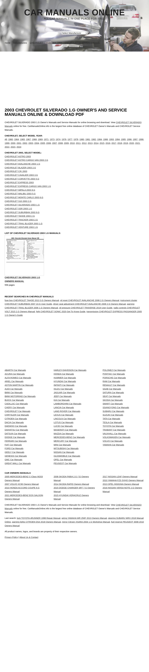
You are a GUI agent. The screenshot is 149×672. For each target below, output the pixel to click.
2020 (131, 146)
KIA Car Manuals (62, 447)
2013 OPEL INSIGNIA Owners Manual (121, 587)
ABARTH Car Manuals (15, 395)
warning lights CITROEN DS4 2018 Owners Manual (65, 646)
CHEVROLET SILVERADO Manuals (25, 633)
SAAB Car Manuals (112, 427)
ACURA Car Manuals (15, 402)
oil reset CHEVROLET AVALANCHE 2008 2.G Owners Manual (89, 313)
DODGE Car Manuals (15, 511)
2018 (119, 146)
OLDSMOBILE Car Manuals (67, 543)
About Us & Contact (83, 661)
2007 (54, 146)
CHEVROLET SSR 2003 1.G (18, 214)
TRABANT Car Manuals (114, 498)
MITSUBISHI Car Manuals (66, 530)
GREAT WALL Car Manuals (18, 556)
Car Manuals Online (74, 12)
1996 (129, 142)
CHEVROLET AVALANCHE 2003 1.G (22, 170)
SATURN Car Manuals (113, 434)
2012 (84, 146)
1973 (52, 142)
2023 (13, 150)
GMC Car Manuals (13, 549)
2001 (19, 146)
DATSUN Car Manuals (15, 504)
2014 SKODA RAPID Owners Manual (71, 584)
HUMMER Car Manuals (65, 408)
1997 (135, 142)
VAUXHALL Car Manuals (114, 504)
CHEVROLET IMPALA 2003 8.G (20, 196)
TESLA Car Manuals (112, 485)
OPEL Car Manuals (63, 549)
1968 (34, 142)
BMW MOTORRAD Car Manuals (20, 440)
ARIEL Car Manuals (14, 415)
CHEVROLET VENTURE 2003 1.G (21, 233)
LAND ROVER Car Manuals (67, 466)
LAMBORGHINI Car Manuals (67, 453)
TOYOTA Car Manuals (113, 492)
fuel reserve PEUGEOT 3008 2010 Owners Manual (79, 650)
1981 (87, 142)
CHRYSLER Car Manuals (17, 472)
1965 (22, 142)
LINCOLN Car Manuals (65, 479)
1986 (105, 142)
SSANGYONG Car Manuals (116, 460)
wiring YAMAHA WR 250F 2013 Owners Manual (96, 642)
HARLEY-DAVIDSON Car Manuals (70, 395)
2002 (24, 146)
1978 (75, 142)
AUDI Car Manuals (13, 427)
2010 (72, 146)
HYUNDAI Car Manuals (65, 415)
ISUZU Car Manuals (63, 427)
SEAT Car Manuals (112, 440)
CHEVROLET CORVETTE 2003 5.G (22, 185)
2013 (90, 146)
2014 (96, 146)
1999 (7, 146)
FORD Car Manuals (14, 530)
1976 (64, 142)
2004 (36, 146)
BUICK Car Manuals (14, 447)
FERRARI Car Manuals (16, 517)
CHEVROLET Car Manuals (17, 466)
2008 (60, 146)
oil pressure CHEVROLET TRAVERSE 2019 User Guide (85, 320)
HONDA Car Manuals (64, 402)
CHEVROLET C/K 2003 (16, 177)
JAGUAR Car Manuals (64, 434)
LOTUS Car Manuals (63, 485)
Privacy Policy (62, 661)
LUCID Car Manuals (63, 492)
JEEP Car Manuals (63, 440)
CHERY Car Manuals (15, 460)
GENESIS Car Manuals (16, 543)
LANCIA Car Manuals (64, 460)
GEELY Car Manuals (14, 537)
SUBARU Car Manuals (113, 466)
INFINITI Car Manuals (64, 421)
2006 (48, 146)
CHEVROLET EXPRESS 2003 (19, 188)
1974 (58, 142)
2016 (107, 146)
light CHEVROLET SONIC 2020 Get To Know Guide (60, 324)
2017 (113, 146)
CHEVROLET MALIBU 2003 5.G (20, 199)
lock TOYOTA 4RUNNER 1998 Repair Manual (44, 642)
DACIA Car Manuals (14, 485)
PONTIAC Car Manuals (114, 402)
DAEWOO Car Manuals (16, 492)
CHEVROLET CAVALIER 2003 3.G (21, 181)
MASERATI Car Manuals (65, 498)
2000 (13, 146)
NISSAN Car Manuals (64, 537)
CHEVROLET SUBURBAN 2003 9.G (22, 218)
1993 (111, 142)
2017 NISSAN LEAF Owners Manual (120, 574)
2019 (125, 146)
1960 (10, 142)
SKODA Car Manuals (113, 447)
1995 (123, 142)
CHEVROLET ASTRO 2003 (18, 162)
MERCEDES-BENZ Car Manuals (69, 511)
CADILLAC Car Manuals (16, 453)
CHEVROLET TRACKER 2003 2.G (21, 226)
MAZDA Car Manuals (64, 504)
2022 (7, 150)
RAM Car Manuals (111, 415)
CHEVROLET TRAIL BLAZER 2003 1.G (23, 229)
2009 (66, 146)
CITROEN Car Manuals (16, 479)
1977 (70, 142)
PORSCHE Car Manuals (114, 408)
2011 (78, 146)
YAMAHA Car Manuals (113, 524)
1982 (93, 142)
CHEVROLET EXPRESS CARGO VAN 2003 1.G (28, 192)
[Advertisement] (74, 73)
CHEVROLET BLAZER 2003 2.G (20, 173)
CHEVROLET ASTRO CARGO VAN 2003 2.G (26, 166)
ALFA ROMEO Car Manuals (18, 408)
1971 (46, 142)
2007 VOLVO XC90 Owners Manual (22, 584)
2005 (42, 146)
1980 (81, 142)
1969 (40, 142)
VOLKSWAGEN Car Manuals (116, 511)
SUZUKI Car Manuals (113, 472)
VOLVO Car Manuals (113, 517)
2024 (19, 150)
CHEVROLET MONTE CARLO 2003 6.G (24, 203)
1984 (99, 142)
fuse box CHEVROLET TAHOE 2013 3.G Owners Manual (32, 313)
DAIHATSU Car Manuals (16, 498)
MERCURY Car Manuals (65, 517)
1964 (16, 142)
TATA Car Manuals (111, 479)
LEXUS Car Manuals (63, 472)
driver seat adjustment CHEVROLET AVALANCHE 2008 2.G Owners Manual (89, 316)
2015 (102, 146)
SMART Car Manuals (113, 453)
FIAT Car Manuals (13, 524)
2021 (137, 146)
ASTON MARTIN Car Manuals (19, 421)
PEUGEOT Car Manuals (65, 556)
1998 (141, 142)
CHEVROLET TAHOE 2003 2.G (20, 222)
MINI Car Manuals (62, 524)
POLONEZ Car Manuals (114, 395)
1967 (28, 142)
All (6, 142)
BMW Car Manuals (14, 434)
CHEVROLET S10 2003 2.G (18, 207)
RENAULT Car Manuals (114, 421)
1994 (117, 142)
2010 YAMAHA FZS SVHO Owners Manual (123, 581)
